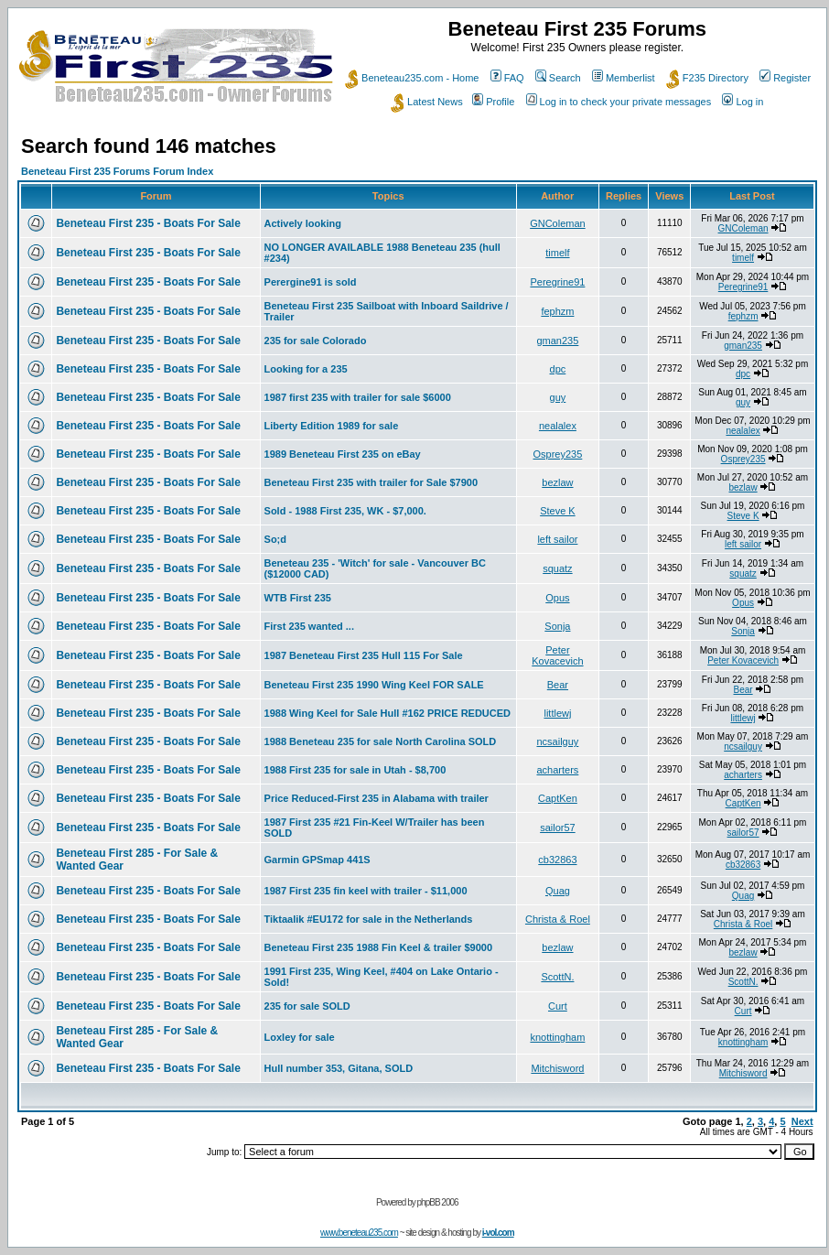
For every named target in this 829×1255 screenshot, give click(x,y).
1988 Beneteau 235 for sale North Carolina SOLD (380, 741)
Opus (557, 597)
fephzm (557, 311)
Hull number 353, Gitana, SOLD (339, 1068)
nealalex (557, 425)
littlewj (557, 713)
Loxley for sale (299, 1037)
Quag (557, 890)
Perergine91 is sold (310, 281)
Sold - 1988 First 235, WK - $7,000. (345, 510)
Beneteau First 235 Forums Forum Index (117, 171)
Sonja (557, 626)
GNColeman (558, 223)
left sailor (557, 539)
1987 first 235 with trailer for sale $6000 (357, 397)
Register (785, 77)
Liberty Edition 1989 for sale (331, 425)
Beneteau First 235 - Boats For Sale (148, 223)
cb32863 (557, 859)
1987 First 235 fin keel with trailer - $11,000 (366, 890)
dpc (558, 368)
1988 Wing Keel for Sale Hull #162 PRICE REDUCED (387, 713)
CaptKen (557, 798)
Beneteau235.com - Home (412, 77)
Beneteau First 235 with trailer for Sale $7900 (371, 482)
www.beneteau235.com (359, 1233)
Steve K (558, 510)
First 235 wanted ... (309, 626)
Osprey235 (558, 454)
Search (558, 77)
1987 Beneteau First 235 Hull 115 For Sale (363, 655)
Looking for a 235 (306, 368)
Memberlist (623, 77)
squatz (557, 568)
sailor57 (558, 827)
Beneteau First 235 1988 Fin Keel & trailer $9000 (378, 947)
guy (558, 397)
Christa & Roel (557, 919)
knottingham (557, 1037)
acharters (557, 769)
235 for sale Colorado (315, 340)
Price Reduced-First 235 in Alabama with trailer (376, 798)
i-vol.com (498, 1233)
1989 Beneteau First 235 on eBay (342, 454)
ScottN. (557, 976)
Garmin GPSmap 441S (317, 859)
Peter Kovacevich (557, 655)
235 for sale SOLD (307, 1006)
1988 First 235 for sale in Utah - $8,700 (355, 769)
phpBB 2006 (437, 1202)
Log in (742, 101)
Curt (557, 1006)
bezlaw (557, 482)
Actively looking (302, 223)
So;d (275, 539)
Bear (557, 684)
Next (802, 1121)
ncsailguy (557, 741)
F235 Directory (707, 77)
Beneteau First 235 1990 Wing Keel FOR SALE (374, 684)
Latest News (427, 101)
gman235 (557, 340)
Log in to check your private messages (619, 101)
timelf (557, 252)
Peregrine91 (557, 281)
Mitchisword (557, 1068)
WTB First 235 (297, 597)
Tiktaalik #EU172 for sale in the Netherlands (368, 919)
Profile (493, 101)
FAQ (507, 77)
